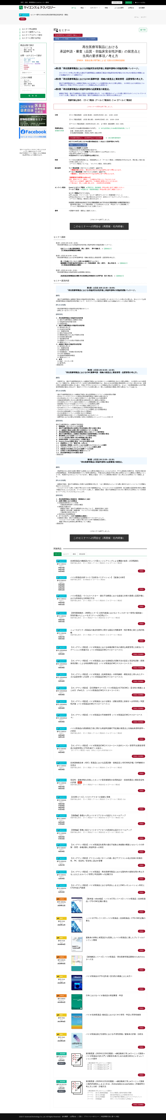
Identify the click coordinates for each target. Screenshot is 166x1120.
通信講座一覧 (26, 52)
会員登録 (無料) (117, 2)
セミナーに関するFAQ (31, 38)
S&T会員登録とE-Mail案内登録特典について (114, 128)
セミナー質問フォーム (31, 32)
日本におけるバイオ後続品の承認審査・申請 (104, 995)
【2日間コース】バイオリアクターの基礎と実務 (90, 797)
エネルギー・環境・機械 (29, 62)
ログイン (128, 2)
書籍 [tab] (74, 554)
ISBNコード (25, 82)
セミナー (143, 17)
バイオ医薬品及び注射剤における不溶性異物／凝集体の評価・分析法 (114, 1034)
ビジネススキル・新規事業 (30, 64)
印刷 (143, 30)
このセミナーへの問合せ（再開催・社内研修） (99, 226)
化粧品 (24, 69)
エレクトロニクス (27, 58)
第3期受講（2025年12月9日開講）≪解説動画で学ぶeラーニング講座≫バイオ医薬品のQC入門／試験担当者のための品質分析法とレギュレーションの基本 (115, 1056)
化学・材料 (25, 60)
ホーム (73, 8)
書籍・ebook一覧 (27, 50)
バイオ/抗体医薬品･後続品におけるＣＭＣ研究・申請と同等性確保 (113, 1015)
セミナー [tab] (66, 554)
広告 (80, 1116)
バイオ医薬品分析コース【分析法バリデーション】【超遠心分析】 (98, 577)
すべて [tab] (57, 554)
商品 (83, 8)
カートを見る (140, 2)
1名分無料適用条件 (113, 138)
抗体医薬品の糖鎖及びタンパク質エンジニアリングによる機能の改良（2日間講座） (105, 561)
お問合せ (131, 8)
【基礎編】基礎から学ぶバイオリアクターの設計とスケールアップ (98, 815)
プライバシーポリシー (91, 1116)
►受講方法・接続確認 (93, 187)
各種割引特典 (59, 131)
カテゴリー (95, 8)
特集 (107, 8)
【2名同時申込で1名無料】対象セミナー (68, 35)
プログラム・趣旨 (27, 86)
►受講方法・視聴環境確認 (90, 189)
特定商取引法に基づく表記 (110, 1116)
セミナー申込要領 (29, 29)
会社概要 (142, 8)
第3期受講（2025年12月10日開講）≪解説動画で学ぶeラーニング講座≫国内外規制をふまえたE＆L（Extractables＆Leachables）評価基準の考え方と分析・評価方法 (115, 1083)
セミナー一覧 (26, 48)
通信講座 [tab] (82, 554)
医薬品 (24, 65)
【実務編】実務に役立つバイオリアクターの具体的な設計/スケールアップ (101, 830)
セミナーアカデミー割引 (32, 35)
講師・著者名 (26, 84)
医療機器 (24, 67)
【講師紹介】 (107, 248)
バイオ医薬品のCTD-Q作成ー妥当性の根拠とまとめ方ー (109, 976)
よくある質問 (118, 8)
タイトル (24, 80)
